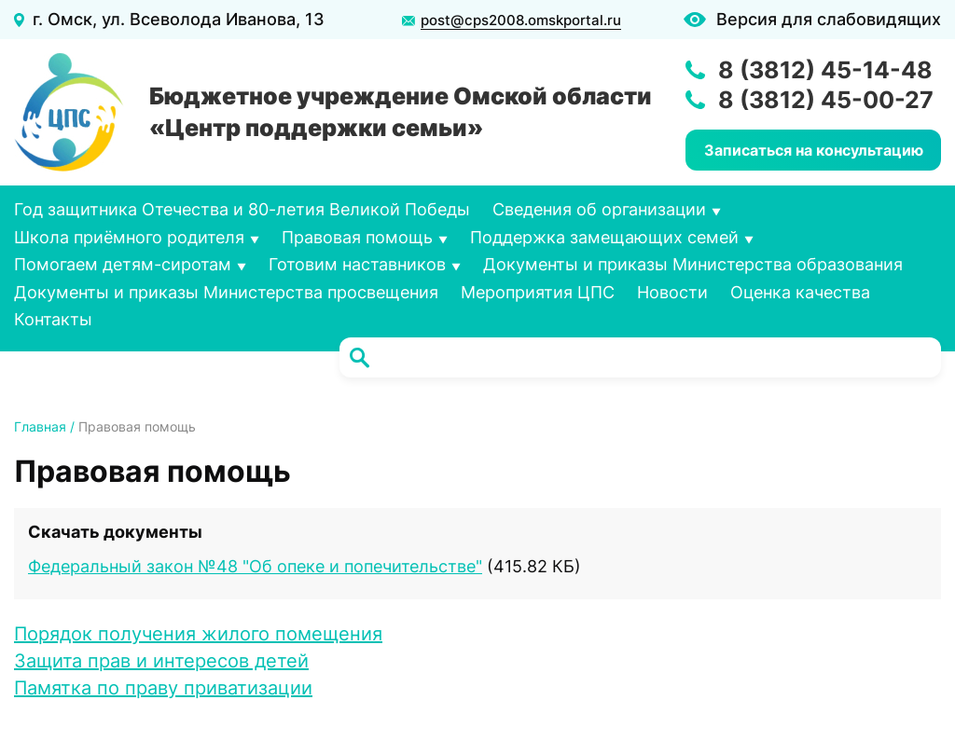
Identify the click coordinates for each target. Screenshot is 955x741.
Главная (40, 426)
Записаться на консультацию (813, 150)
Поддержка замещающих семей (604, 237)
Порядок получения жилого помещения (198, 634)
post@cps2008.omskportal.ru (521, 20)
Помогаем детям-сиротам (122, 264)
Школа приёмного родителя (129, 237)
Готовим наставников (357, 264)
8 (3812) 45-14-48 (825, 70)
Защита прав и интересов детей (161, 661)
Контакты (53, 319)
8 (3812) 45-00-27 (826, 100)
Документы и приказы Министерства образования (693, 264)
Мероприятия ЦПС (538, 292)
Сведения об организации (599, 209)
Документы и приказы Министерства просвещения (226, 292)
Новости (672, 292)
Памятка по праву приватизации (163, 688)
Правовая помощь (357, 237)
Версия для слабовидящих (828, 19)
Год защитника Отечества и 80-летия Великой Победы (242, 209)
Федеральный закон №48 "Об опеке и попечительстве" (255, 566)
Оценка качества (800, 292)
